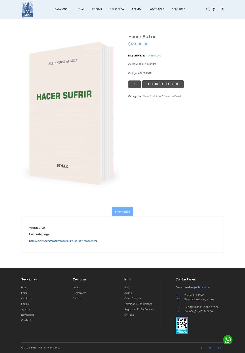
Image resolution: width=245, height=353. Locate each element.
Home (24, 287)
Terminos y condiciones (138, 303)
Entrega (129, 314)
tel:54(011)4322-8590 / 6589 (201, 307)
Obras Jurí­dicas (152, 96)
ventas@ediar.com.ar (197, 287)
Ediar (81, 9)
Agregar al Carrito (163, 84)
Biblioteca (117, 9)
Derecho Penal (172, 96)
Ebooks (97, 9)
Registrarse (79, 293)
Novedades (157, 9)
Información (122, 212)
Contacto (178, 9)
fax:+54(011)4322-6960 (198, 311)
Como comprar (133, 298)
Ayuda (128, 293)
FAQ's (127, 287)
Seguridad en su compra (139, 309)
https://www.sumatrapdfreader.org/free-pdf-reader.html (63, 240)
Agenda (137, 9)
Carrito (77, 298)
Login (76, 287)
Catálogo (26, 298)
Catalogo (62, 9)
